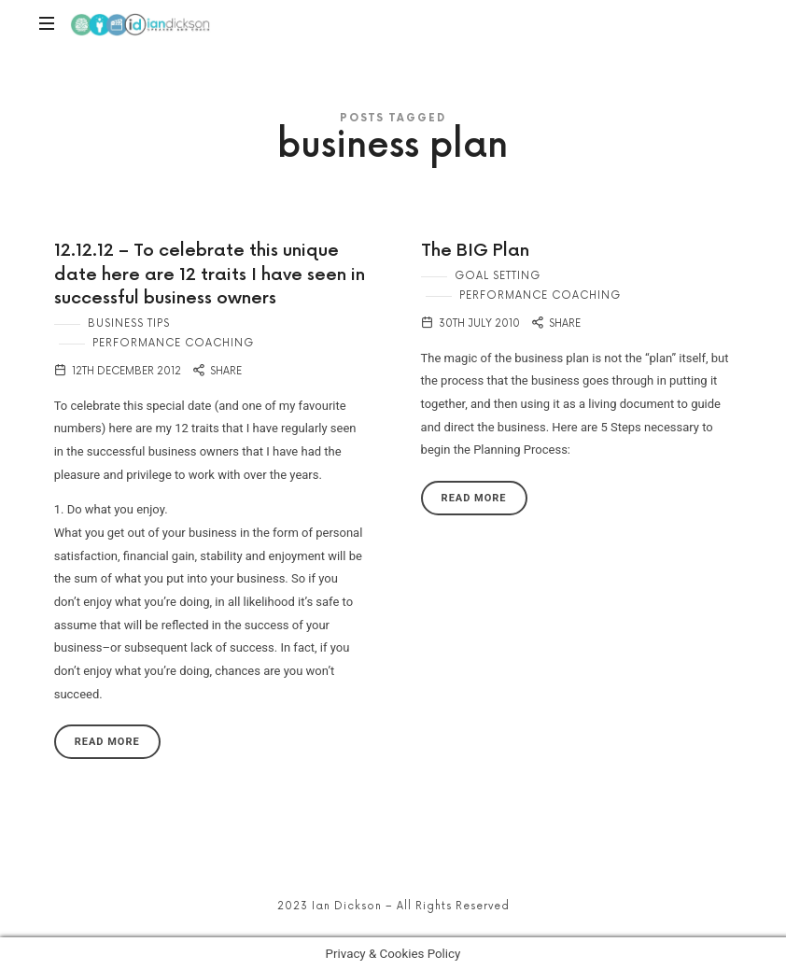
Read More (107, 742)
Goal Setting (497, 276)
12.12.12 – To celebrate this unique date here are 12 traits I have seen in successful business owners (209, 274)
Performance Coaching (173, 343)
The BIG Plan (475, 250)
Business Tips (129, 323)
